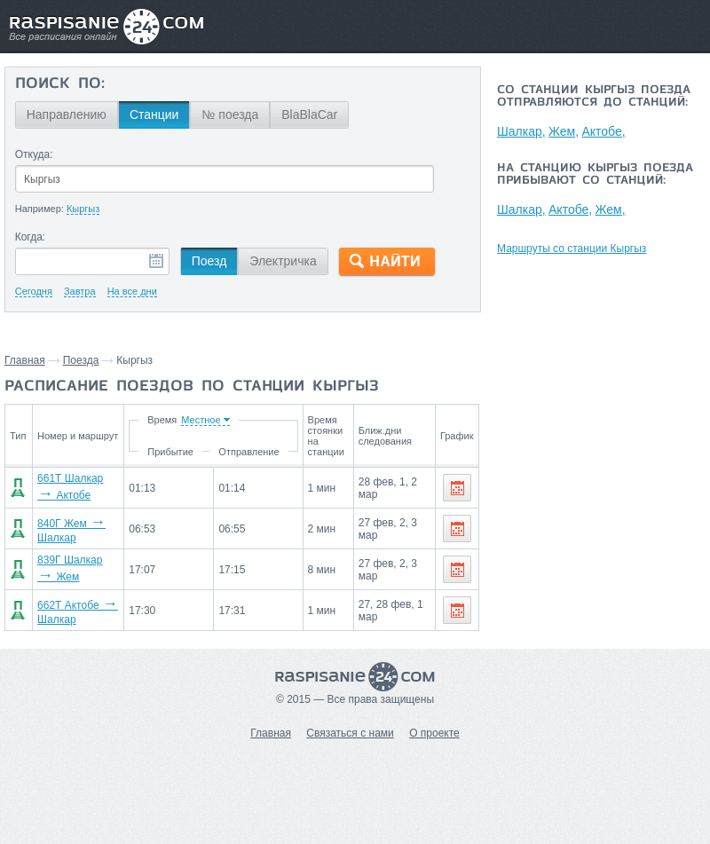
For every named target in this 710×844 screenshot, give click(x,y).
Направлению (66, 114)
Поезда (81, 360)
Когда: (30, 237)
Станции (154, 114)
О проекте (434, 733)
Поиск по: (60, 84)
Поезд (209, 261)
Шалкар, (521, 131)
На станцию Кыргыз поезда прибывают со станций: (595, 174)
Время (161, 419)
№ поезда (229, 114)
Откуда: (34, 154)
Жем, (563, 131)
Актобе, (603, 131)
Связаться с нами (349, 733)
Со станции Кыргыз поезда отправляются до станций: (593, 96)
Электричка (282, 261)
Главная (24, 360)
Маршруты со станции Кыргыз (571, 248)
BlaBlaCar (309, 114)
